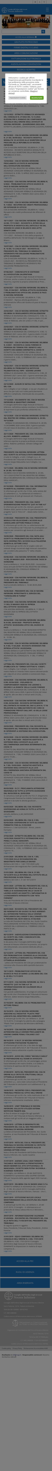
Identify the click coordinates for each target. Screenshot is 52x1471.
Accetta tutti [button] (37, 98)
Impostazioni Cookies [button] (18, 98)
